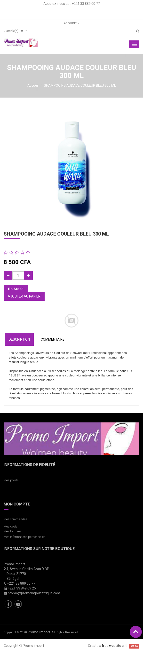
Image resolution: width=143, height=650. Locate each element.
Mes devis (10, 526)
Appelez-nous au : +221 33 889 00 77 (71, 4)
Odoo (134, 646)
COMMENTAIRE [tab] (52, 339)
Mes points (11, 480)
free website (111, 646)
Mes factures (13, 531)
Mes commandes (15, 519)
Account (71, 23)
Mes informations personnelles (25, 537)
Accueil (33, 85)
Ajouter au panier (24, 296)
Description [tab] (19, 339)
